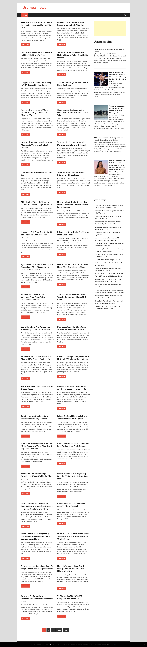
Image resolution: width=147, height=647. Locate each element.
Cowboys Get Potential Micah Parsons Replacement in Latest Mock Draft (37, 598)
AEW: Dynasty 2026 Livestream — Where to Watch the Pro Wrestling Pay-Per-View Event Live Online (117, 76)
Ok (115, 644)
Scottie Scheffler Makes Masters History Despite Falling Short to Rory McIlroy (73, 55)
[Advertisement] (110, 28)
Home (25, 15)
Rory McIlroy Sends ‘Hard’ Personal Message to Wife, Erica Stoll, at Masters (36, 144)
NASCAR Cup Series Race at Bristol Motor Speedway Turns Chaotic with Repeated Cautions (37, 446)
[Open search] (125, 15)
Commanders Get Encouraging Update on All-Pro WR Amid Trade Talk (72, 112)
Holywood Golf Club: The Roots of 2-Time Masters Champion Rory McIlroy (37, 234)
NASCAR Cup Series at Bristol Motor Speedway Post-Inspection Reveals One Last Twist (73, 536)
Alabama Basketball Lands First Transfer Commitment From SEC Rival (71, 297)
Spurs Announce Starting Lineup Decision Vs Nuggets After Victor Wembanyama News (35, 536)
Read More (25, 44)
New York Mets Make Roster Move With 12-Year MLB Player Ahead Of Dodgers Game (72, 204)
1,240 (59, 630)
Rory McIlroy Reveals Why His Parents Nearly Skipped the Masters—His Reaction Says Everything (36, 506)
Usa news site (103, 41)
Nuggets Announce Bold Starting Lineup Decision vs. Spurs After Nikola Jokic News (71, 568)
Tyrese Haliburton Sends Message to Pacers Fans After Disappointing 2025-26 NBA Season (37, 267)
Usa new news (34, 7)
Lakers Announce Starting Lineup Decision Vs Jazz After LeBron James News (73, 476)
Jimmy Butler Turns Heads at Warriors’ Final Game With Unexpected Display (33, 297)
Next (65, 630)
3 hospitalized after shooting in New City (108, 260)
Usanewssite (98, 54)
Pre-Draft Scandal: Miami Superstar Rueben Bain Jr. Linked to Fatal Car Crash (36, 25)
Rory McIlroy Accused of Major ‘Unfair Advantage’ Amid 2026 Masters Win (34, 112)
